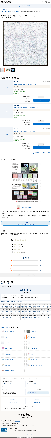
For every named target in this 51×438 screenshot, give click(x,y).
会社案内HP (17, 421)
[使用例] (13, 70)
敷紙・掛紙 (5, 327)
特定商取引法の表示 (31, 435)
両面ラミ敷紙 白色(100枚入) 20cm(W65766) (25, 131)
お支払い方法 (13, 402)
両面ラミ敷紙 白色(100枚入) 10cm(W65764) (25, 84)
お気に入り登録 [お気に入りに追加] (19, 89)
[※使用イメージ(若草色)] (7, 70)
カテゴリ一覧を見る (25, 6)
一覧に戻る (5, 9)
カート (37, 399)
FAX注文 (36, 153)
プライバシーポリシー (20, 435)
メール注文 (46, 153)
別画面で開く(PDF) (25, 207)
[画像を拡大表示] (25, 43)
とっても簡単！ (25, 223)
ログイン (12, 399)
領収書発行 (37, 402)
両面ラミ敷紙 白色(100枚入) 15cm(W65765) (25, 107)
